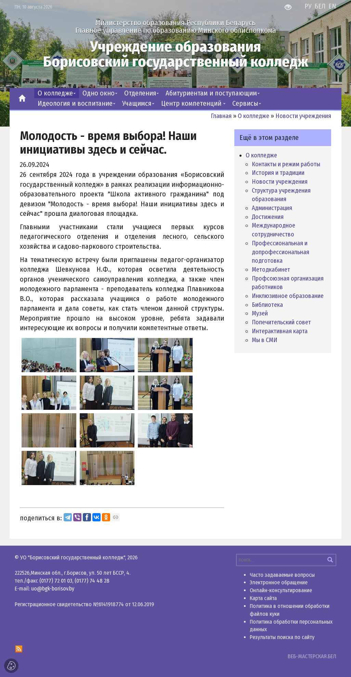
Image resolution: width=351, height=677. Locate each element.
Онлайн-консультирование (281, 590)
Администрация (272, 208)
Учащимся (137, 103)
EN (332, 6)
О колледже (55, 93)
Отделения (140, 93)
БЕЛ (320, 6)
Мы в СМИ (264, 340)
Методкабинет (271, 269)
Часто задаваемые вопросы (282, 575)
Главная (221, 116)
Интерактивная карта (280, 331)
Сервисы (245, 103)
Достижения (268, 217)
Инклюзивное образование (288, 296)
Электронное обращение (279, 582)
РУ (308, 6)
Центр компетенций (192, 103)
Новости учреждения (303, 116)
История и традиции (278, 173)
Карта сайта (263, 598)
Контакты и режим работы (286, 164)
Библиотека (267, 305)
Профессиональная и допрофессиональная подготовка (280, 251)
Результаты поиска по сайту (282, 637)
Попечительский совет (281, 322)
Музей (260, 313)
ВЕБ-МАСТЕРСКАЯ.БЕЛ (312, 656)
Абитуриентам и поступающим (211, 93)
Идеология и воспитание (75, 103)
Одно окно (98, 93)
